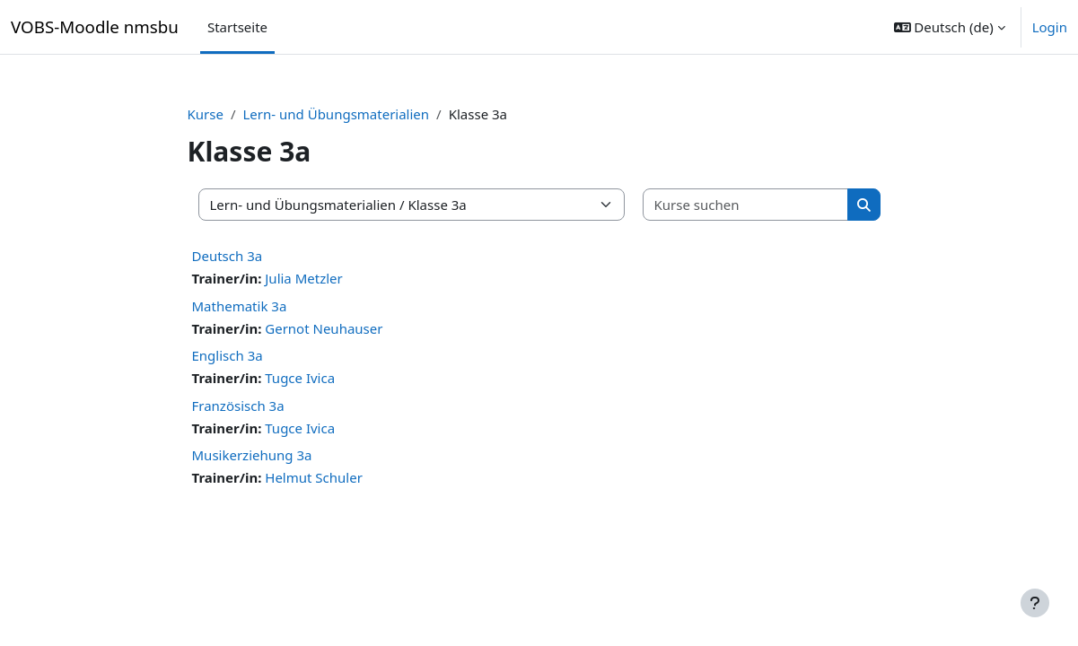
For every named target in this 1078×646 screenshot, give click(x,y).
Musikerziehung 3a (252, 455)
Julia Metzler (303, 278)
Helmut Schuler (314, 477)
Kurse (205, 114)
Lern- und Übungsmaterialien (336, 114)
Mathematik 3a (239, 306)
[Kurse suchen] (746, 205)
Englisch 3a (227, 355)
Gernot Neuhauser (323, 328)
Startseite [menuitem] (237, 27)
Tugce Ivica (300, 378)
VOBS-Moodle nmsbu (95, 26)
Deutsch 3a (227, 256)
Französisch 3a (238, 406)
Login (1049, 27)
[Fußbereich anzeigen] (1035, 603)
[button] (949, 27)
